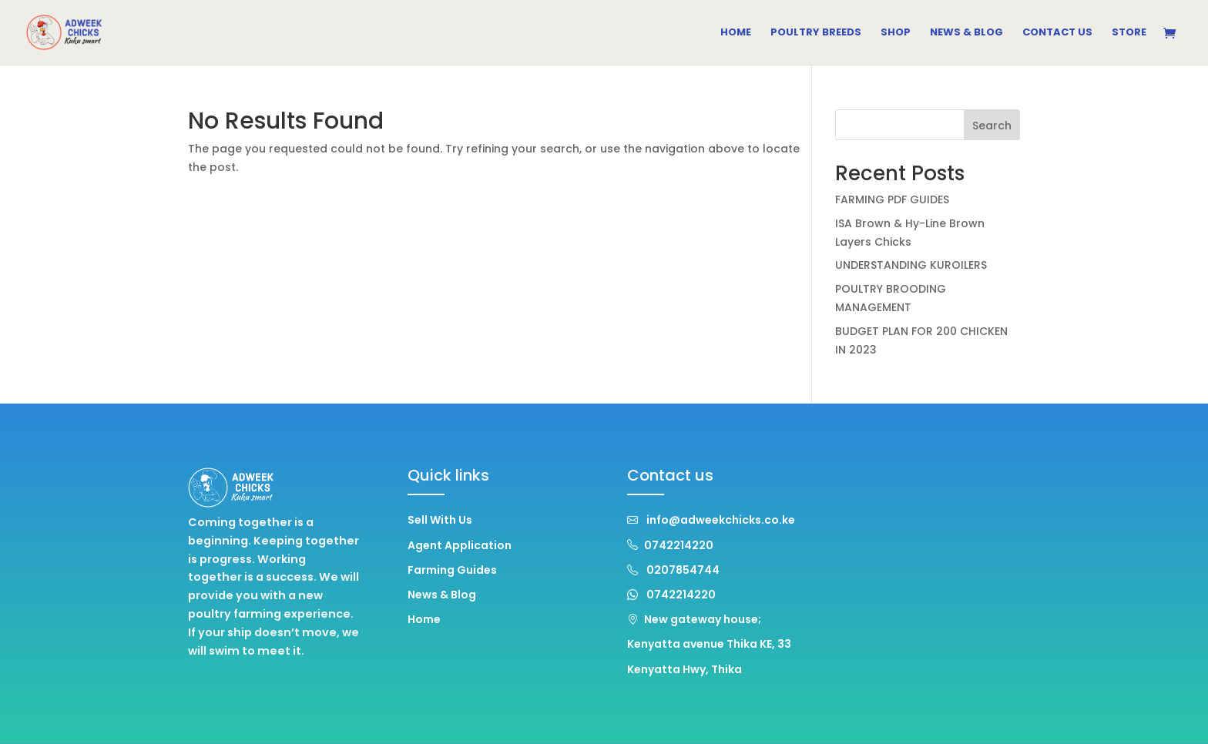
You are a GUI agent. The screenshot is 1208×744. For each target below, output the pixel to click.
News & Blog (966, 33)
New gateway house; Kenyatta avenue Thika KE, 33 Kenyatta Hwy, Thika (709, 644)
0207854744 (673, 570)
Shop (896, 33)
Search (992, 125)
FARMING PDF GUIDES (892, 199)
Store (1129, 33)
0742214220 (670, 545)
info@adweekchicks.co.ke (711, 520)
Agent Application (460, 545)
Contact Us (1057, 33)
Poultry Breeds (815, 33)
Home (735, 33)
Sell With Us (440, 520)
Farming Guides (452, 570)
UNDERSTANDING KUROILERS (911, 265)
